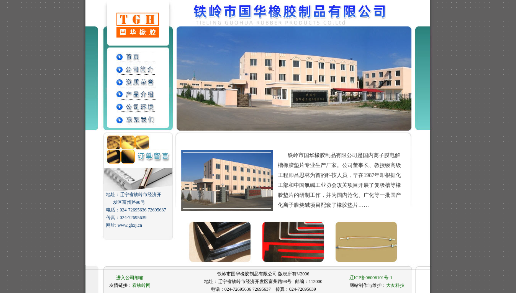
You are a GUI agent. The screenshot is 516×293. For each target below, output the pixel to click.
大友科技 (395, 285)
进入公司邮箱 (130, 277)
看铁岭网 (141, 285)
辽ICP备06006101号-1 (371, 277)
